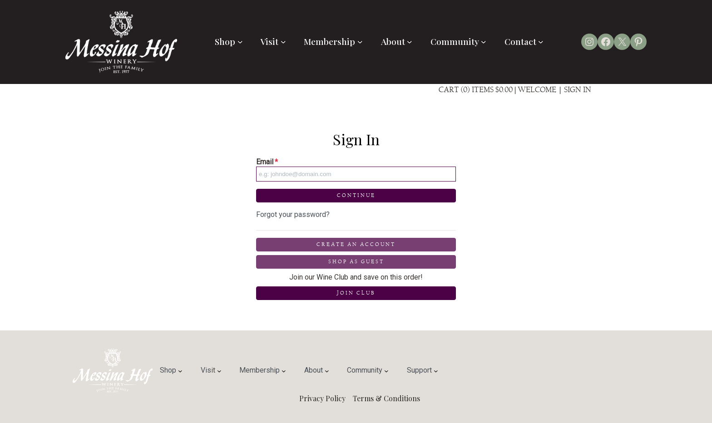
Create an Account (356, 244)
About (396, 41)
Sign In (577, 89)
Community (458, 41)
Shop (228, 41)
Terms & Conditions (386, 398)
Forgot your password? (293, 214)
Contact (524, 41)
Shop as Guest (356, 262)
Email (267, 161)
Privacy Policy (322, 398)
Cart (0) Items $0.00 (476, 89)
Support (422, 370)
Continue (356, 195)
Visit (273, 41)
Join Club (356, 293)
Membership (333, 41)
